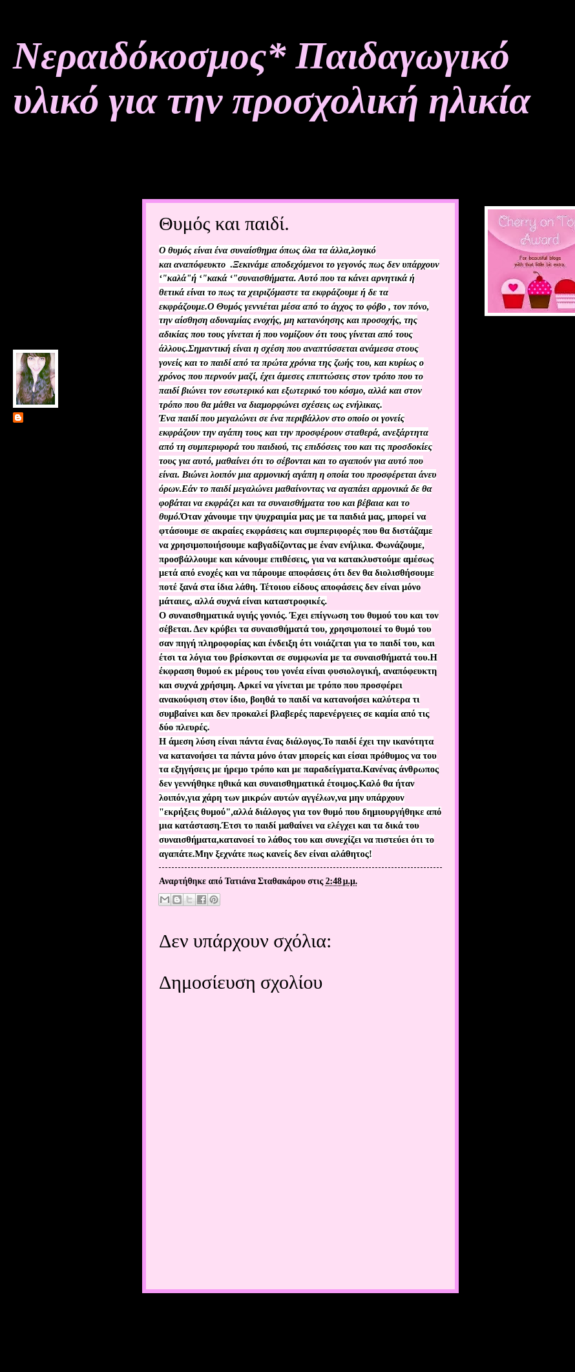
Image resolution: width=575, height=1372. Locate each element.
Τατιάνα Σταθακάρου (66, 418)
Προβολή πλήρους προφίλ (62, 540)
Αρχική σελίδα (290, 1318)
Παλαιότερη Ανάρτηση (398, 1318)
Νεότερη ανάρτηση (193, 1318)
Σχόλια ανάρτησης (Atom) (243, 1346)
